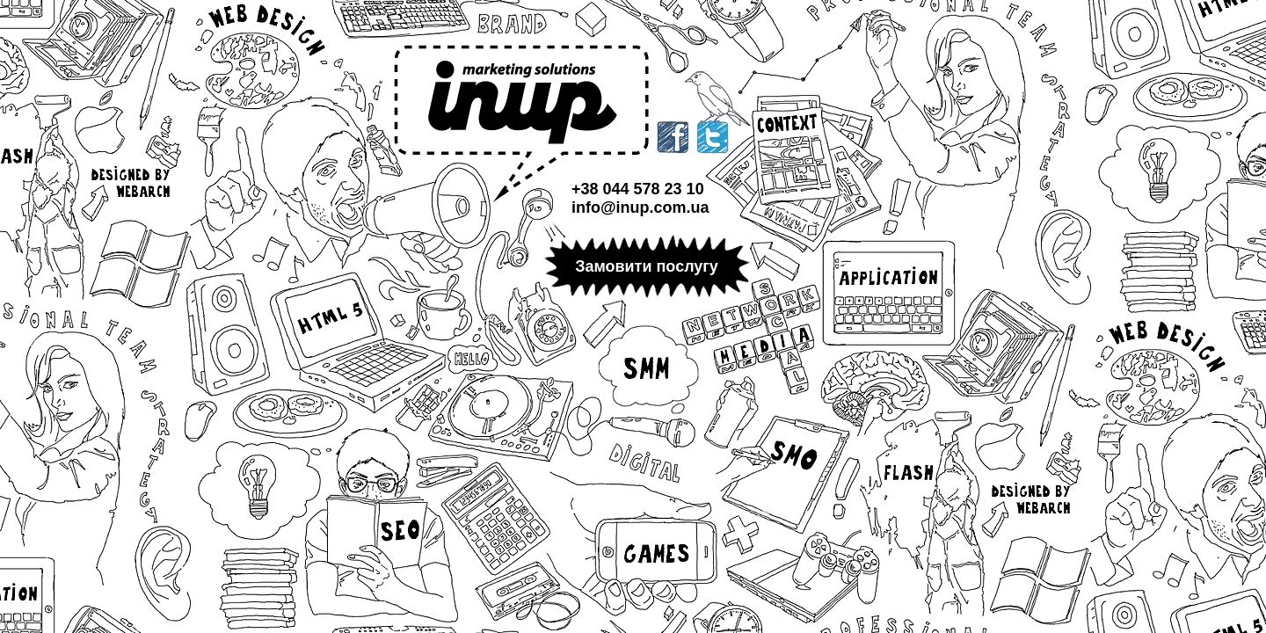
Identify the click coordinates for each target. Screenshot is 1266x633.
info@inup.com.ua (640, 207)
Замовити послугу (646, 266)
